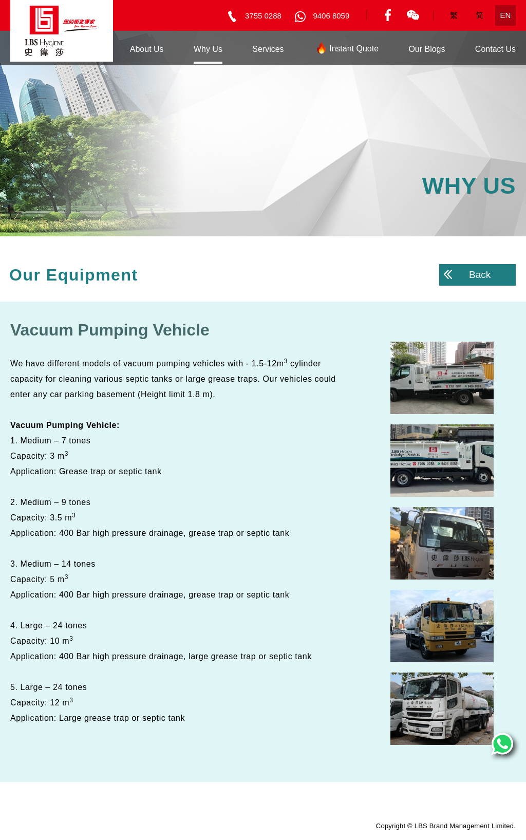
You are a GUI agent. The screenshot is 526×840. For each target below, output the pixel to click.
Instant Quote (346, 50)
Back (467, 274)
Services (268, 49)
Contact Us (495, 49)
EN (505, 15)
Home (89, 49)
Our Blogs (426, 49)
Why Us (208, 49)
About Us (147, 49)
